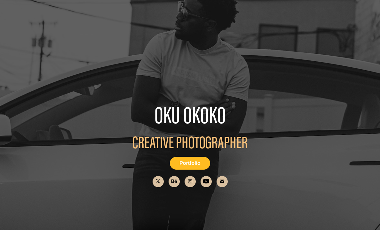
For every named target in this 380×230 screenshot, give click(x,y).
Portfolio (190, 163)
